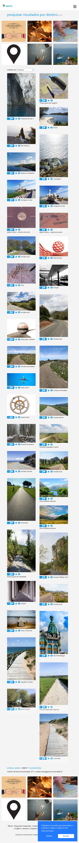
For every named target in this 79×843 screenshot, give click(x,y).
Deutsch (26, 828)
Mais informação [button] (47, 831)
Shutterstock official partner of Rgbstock (27, 835)
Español (34, 828)
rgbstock (7, 6)
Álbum (10, 826)
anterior (18, 768)
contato (35, 826)
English (18, 828)
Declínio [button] (49, 836)
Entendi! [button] (66, 836)
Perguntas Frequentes (22, 826)
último (38, 768)
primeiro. (10, 768)
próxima (32, 768)
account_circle (19, 118)
